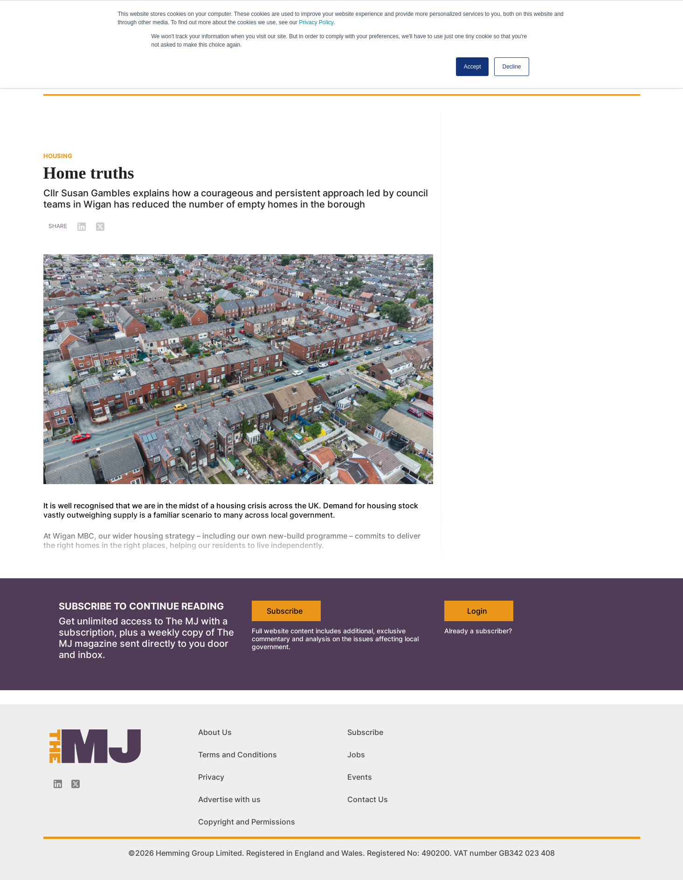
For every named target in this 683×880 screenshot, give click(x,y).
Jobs (356, 754)
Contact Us (367, 799)
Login (477, 611)
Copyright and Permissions (246, 821)
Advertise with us (229, 799)
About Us (215, 732)
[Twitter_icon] (75, 784)
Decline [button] (511, 66)
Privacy (211, 777)
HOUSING (57, 155)
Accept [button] (472, 66)
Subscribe (285, 611)
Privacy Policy (316, 22)
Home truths (88, 173)
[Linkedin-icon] (58, 784)
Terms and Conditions (237, 754)
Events (359, 777)
